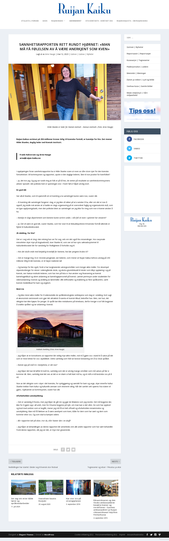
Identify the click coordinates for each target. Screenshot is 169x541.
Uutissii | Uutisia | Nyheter (82, 57)
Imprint (122, 538)
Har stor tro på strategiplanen (73, 502)
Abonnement (75, 24)
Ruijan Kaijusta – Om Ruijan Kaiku (132, 24)
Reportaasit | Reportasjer (139, 57)
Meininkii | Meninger (136, 76)
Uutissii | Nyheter (135, 50)
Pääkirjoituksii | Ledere (137, 70)
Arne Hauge (50, 57)
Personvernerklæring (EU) (106, 538)
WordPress (49, 538)
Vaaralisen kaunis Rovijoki (47, 502)
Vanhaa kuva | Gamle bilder (140, 89)
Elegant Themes (26, 538)
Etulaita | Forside (30, 24)
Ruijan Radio (57, 24)
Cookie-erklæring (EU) (84, 538)
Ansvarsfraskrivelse (135, 538)
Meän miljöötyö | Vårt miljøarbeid (137, 97)
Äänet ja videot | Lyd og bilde (140, 83)
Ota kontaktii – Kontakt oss (99, 24)
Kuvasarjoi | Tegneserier (138, 63)
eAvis (45, 24)
